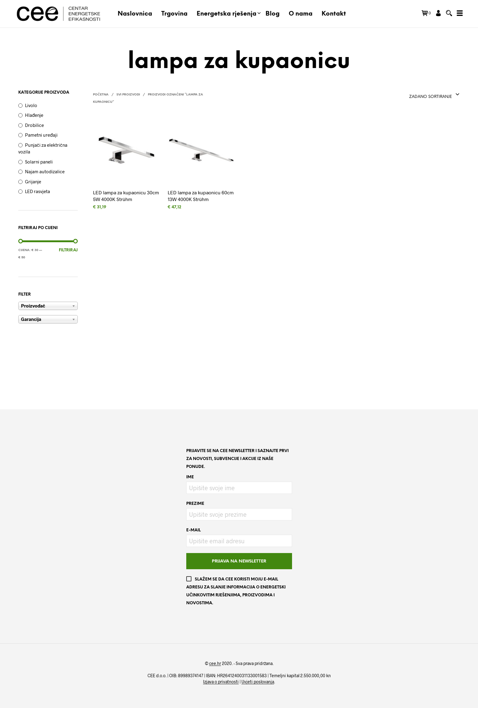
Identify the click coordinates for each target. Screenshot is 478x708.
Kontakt (334, 14)
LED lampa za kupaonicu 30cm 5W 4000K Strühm (126, 195)
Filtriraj (68, 250)
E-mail (193, 530)
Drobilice (34, 125)
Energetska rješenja (226, 14)
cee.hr (215, 663)
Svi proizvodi (128, 94)
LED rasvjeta (37, 191)
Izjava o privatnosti (221, 681)
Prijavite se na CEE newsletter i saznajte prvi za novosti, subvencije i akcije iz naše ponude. (237, 459)
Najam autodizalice (45, 171)
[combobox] (434, 95)
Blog (273, 14)
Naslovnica (135, 14)
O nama (300, 14)
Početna (101, 94)
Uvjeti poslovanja (257, 681)
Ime (190, 477)
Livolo (31, 105)
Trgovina (174, 14)
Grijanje (33, 181)
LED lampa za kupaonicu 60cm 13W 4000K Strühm (201, 195)
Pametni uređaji (41, 135)
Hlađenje (34, 115)
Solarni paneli (39, 161)
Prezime (195, 504)
